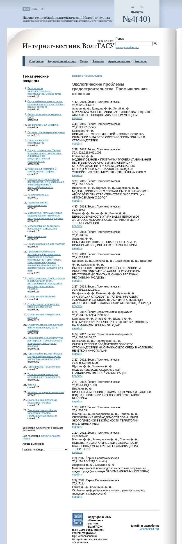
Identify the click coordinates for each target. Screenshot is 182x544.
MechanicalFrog (149, 529)
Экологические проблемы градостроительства (42, 401)
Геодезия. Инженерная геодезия (46, 132)
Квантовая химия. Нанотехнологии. (37, 204)
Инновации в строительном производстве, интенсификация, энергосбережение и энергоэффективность (46, 183)
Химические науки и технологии (45, 392)
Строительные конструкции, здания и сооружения (43, 305)
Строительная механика (41, 296)
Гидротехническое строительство (37, 141)
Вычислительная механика (43, 124)
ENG (34, 9)
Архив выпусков (119, 61)
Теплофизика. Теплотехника (43, 366)
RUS (26, 9)
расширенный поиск (127, 47)
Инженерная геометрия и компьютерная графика (42, 170)
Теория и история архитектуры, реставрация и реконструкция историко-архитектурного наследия (45, 342)
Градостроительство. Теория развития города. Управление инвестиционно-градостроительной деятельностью (44, 156)
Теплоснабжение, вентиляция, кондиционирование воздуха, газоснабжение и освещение (45, 356)
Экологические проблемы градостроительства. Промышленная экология (42, 413)
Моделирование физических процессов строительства (43, 227)
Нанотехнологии (36, 236)
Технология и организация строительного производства (44, 375)
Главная (77, 75)
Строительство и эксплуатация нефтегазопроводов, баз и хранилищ (45, 327)
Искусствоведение (38, 195)
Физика (31, 384)
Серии (84, 61)
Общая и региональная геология (46, 244)
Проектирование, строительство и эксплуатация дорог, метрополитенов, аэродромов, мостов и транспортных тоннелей (46, 283)
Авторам (98, 61)
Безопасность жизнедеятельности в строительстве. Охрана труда (44, 91)
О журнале (36, 61)
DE (42, 9)
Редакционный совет (62, 61)
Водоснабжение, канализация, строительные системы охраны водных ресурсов (45, 104)
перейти (77, 118)
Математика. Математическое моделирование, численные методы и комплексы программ (45, 216)
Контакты (140, 61)
